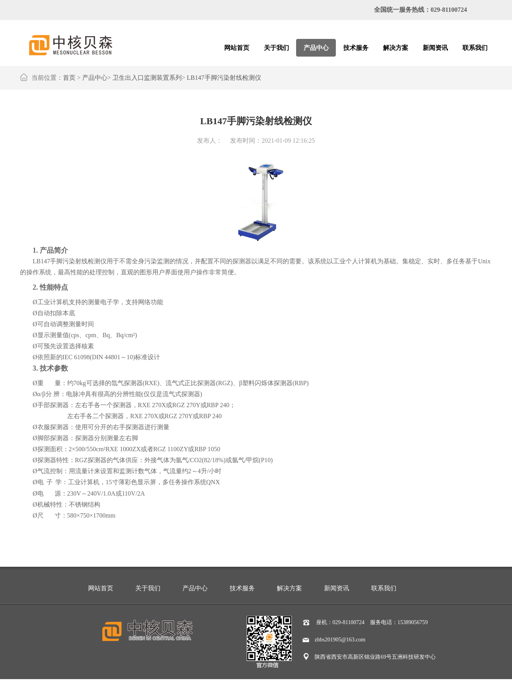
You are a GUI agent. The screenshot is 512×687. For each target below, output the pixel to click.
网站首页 (100, 588)
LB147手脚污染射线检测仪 (224, 77)
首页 (69, 77)
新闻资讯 (336, 588)
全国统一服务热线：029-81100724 (420, 9)
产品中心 (94, 77)
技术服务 (242, 588)
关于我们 (147, 588)
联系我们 (383, 588)
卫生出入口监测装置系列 (147, 77)
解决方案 (289, 588)
